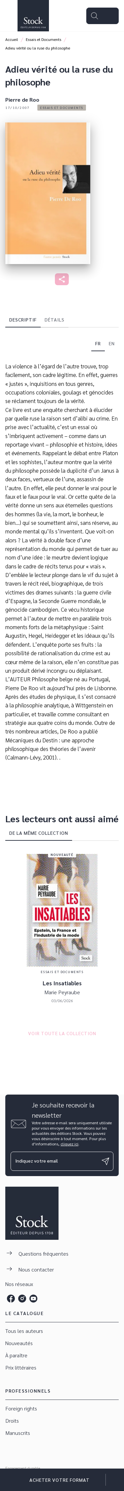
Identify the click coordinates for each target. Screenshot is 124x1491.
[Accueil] (33, 15)
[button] (61, 108)
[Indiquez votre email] (54, 1161)
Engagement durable (22, 1468)
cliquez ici (69, 1143)
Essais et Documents (43, 39)
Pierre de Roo (22, 99)
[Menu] (102, 16)
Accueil (11, 39)
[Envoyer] (105, 1161)
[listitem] (11, 1298)
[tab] (23, 319)
